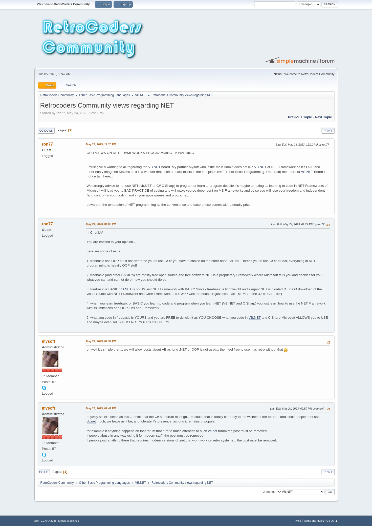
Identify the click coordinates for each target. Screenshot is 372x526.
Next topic (323, 117)
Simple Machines (68, 520)
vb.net (91, 421)
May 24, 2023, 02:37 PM (101, 341)
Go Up (43, 472)
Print (328, 130)
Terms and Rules (313, 520)
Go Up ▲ (332, 520)
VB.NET (154, 167)
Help (298, 520)
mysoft (48, 341)
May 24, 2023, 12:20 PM (101, 144)
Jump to (268, 492)
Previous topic (300, 117)
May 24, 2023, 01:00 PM (101, 224)
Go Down (46, 130)
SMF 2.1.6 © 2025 (45, 520)
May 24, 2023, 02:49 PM (101, 408)
